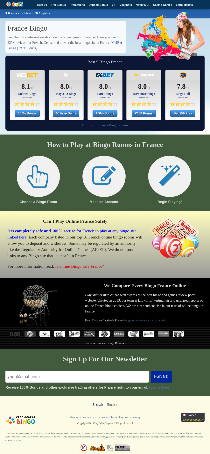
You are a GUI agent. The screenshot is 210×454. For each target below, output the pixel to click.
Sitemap (136, 417)
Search (128, 417)
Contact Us (85, 417)
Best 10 (42, 4)
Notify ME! (142, 4)
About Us (74, 417)
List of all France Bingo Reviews (105, 343)
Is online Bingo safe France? (79, 266)
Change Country (193, 419)
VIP (114, 4)
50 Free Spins (66, 113)
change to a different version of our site (144, 320)
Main (27, 13)
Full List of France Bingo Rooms (105, 125)
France (12, 13)
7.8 (181, 86)
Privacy (96, 417)
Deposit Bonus (98, 4)
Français (98, 404)
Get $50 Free (182, 113)
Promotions (77, 4)
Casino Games (162, 4)
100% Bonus (27, 113)
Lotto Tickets (184, 4)
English (43, 13)
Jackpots (126, 4)
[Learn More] (159, 387)
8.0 (64, 86)
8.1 (25, 86)
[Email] (77, 377)
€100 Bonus (144, 113)
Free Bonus (58, 4)
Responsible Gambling (112, 417)
